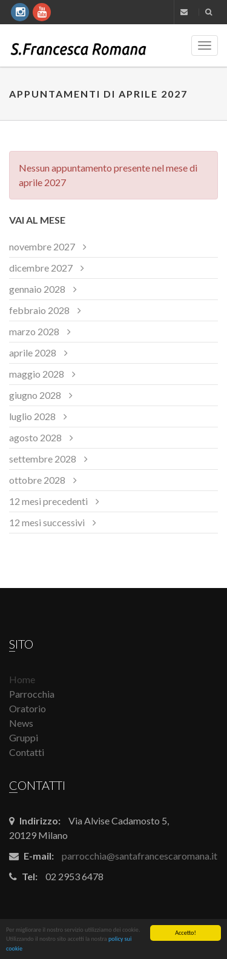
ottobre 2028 (37, 480)
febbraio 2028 (39, 310)
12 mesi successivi (47, 522)
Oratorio (27, 708)
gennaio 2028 (37, 289)
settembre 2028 (42, 458)
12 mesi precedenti (48, 501)
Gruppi (23, 737)
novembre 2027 (42, 246)
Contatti (26, 752)
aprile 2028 (32, 352)
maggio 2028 (36, 373)
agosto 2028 (35, 437)
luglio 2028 (32, 416)
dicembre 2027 (41, 267)
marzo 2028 (34, 331)
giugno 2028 (35, 395)
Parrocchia (31, 694)
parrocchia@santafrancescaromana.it (139, 855)
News (21, 723)
